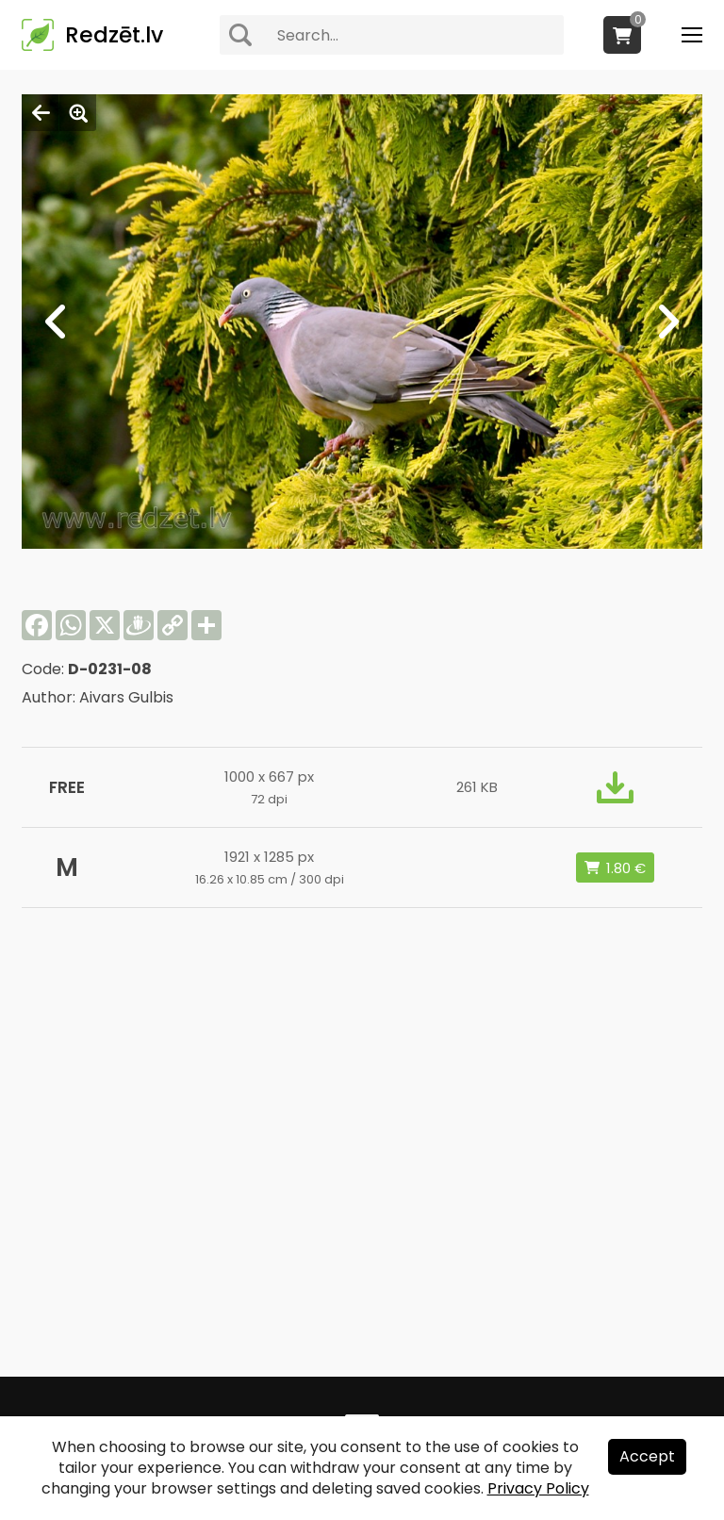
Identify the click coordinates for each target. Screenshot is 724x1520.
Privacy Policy (538, 1488)
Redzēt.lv (114, 35)
